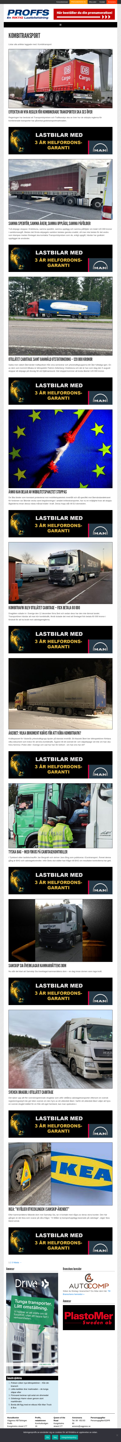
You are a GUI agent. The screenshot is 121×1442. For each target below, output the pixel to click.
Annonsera (112, 2)
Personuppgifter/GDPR (100, 1420)
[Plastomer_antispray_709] (89, 1317)
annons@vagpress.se (81, 1426)
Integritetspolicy (68, 1437)
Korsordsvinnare (62, 2)
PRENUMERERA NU (78, 2)
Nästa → (18, 1262)
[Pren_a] (84, 14)
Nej (55, 1437)
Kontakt (102, 2)
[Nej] (117, 1435)
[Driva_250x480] (32, 1323)
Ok (47, 1437)
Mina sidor (92, 2)
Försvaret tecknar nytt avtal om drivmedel (29, 1395)
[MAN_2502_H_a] (60, 140)
